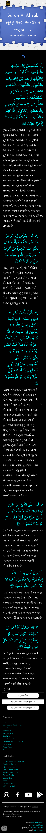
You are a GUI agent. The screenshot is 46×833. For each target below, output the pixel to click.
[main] (23, 25)
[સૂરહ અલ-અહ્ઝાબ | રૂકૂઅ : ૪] (23, 701)
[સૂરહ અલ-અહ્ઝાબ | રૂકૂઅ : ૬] (23, 707)
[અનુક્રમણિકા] (23, 695)
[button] (3, 3)
